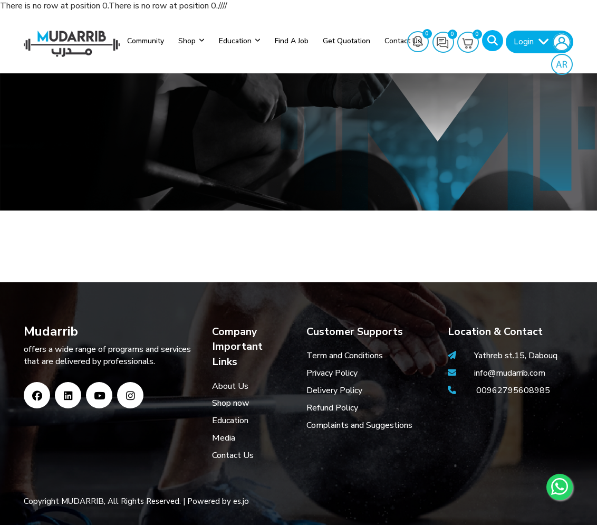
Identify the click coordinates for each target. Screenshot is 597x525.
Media (223, 438)
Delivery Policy (334, 390)
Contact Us (233, 455)
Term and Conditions (344, 355)
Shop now (230, 403)
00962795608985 (513, 390)
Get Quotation (346, 41)
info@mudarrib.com (508, 373)
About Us (230, 386)
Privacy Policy (332, 373)
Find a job (292, 41)
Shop (187, 41)
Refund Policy (332, 408)
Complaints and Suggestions (359, 425)
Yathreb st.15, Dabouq (515, 355)
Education (235, 41)
